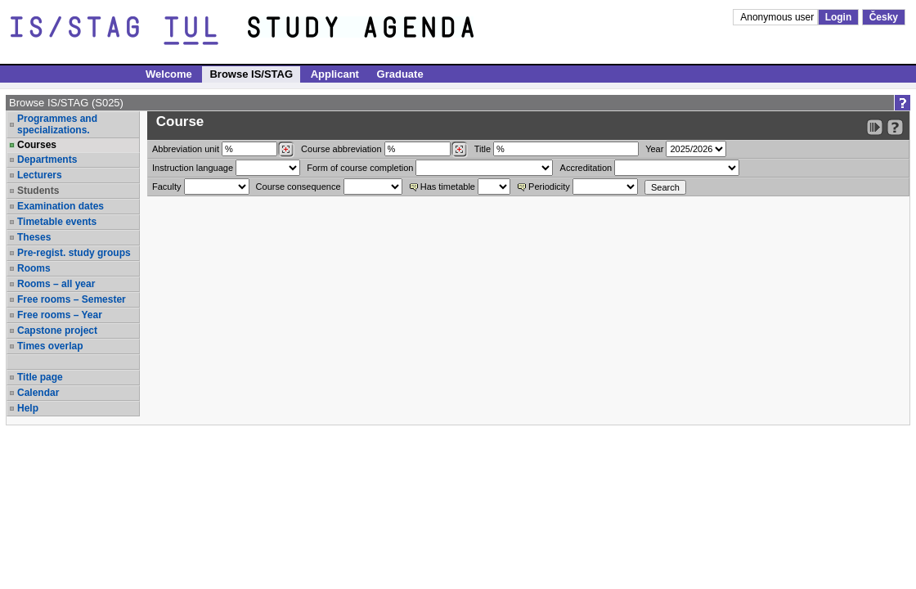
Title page (40, 377)
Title (482, 149)
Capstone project (57, 330)
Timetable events (57, 221)
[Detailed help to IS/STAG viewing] (895, 127)
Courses (36, 145)
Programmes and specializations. (57, 124)
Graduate (400, 74)
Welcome (169, 74)
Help (27, 408)
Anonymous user (778, 17)
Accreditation (586, 168)
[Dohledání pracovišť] (285, 150)
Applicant (335, 74)
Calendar (38, 392)
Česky (883, 17)
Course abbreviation (341, 149)
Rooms (34, 268)
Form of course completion (360, 168)
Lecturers (39, 175)
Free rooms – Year (59, 315)
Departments (47, 159)
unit (185, 149)
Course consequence (298, 186)
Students (38, 190)
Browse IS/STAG (251, 74)
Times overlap (50, 346)
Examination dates (60, 206)
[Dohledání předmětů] (459, 150)
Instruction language (192, 168)
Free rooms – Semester (71, 299)
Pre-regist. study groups (74, 253)
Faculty (166, 186)
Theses (34, 237)
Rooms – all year (56, 284)
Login (838, 17)
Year (654, 149)
